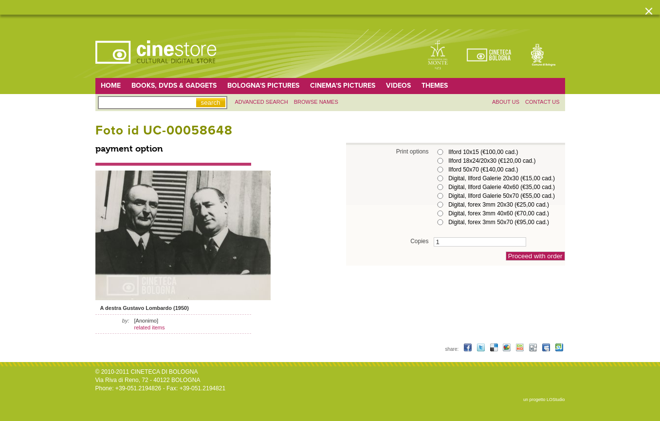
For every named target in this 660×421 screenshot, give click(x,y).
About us (505, 102)
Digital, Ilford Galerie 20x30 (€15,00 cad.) (501, 178)
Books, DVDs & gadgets (174, 85)
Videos (398, 85)
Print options (412, 151)
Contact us (542, 102)
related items (149, 327)
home (111, 85)
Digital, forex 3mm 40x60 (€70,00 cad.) (498, 213)
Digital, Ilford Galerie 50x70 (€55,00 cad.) (501, 195)
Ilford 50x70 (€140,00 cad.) (483, 169)
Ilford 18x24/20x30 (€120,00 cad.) (491, 160)
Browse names (316, 102)
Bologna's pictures (263, 85)
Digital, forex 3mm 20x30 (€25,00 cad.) (498, 204)
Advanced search (261, 102)
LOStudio (556, 399)
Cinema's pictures (342, 85)
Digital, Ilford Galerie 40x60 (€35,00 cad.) (501, 187)
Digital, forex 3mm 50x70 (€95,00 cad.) (498, 222)
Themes (435, 85)
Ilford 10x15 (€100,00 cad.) (483, 152)
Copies (419, 241)
